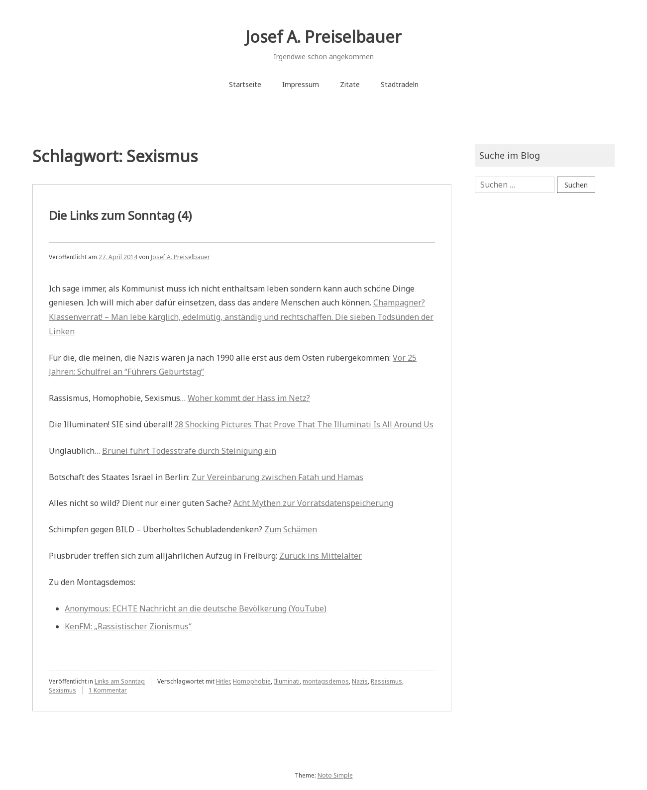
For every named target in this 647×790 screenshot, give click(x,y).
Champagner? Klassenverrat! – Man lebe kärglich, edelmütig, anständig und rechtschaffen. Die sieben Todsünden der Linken (241, 317)
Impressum (300, 84)
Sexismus (62, 690)
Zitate (350, 84)
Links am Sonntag (120, 681)
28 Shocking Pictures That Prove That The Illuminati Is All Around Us (303, 424)
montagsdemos (326, 681)
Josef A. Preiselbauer (323, 36)
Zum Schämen (290, 529)
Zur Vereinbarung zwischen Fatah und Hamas (277, 477)
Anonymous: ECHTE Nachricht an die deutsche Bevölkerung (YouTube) (195, 608)
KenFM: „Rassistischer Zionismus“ (128, 626)
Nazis (360, 681)
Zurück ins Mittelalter (320, 555)
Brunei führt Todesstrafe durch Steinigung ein (189, 450)
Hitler (223, 681)
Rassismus (386, 681)
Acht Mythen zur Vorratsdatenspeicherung (313, 502)
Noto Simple (335, 775)
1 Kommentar (108, 690)
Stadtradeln (400, 84)
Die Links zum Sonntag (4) (120, 215)
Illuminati (287, 681)
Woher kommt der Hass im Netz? (249, 398)
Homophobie (252, 681)
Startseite (245, 84)
